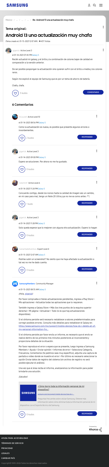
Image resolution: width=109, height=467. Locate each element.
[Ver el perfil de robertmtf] (23, 183)
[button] (99, 50)
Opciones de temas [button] (99, 27)
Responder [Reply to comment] (87, 137)
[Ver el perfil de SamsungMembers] (27, 284)
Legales (5, 453)
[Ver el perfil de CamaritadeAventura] (27, 249)
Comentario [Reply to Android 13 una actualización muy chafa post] (93, 92)
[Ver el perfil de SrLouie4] (23, 117)
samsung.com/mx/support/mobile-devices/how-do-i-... (56, 394)
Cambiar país (8, 458)
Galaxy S (35, 55)
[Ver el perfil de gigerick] (16, 50)
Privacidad (7, 448)
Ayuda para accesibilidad (14, 438)
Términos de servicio (12, 443)
